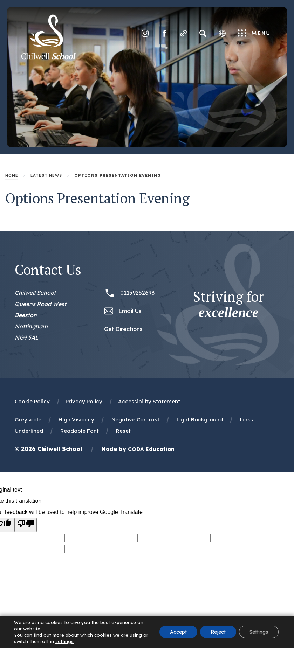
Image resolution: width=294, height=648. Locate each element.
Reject (218, 632)
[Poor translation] (25, 525)
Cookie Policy (32, 401)
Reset (123, 430)
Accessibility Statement (149, 401)
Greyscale (28, 419)
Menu (253, 33)
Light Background (200, 419)
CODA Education (151, 449)
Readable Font (79, 430)
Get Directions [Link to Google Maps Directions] (123, 329)
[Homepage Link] (48, 57)
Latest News (46, 175)
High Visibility (76, 419)
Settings (258, 632)
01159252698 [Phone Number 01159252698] (137, 292)
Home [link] (11, 175)
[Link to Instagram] (145, 33)
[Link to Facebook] (164, 33)
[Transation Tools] (222, 33)
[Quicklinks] (183, 33)
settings (64, 641)
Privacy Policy (84, 401)
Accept (178, 632)
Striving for (228, 304)
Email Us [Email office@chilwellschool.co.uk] (129, 310)
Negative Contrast (135, 419)
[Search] (203, 33)
